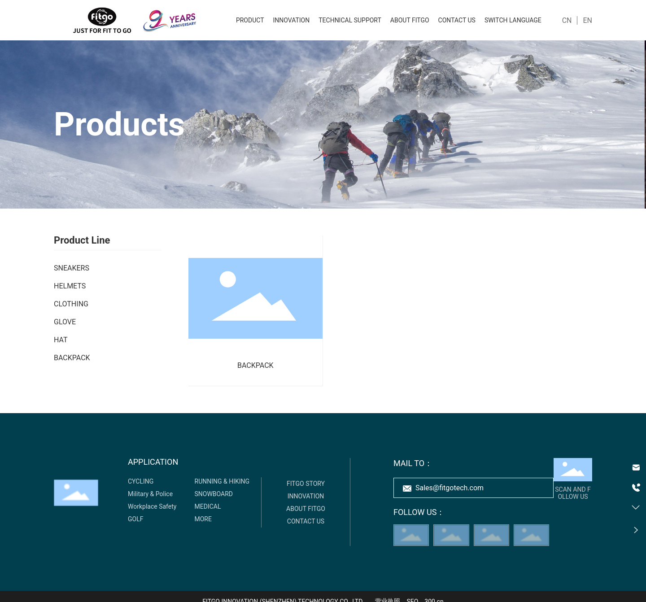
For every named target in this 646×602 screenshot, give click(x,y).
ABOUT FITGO (305, 508)
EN (587, 20)
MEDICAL (208, 506)
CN (567, 20)
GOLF (135, 519)
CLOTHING (71, 304)
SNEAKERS (71, 268)
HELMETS (70, 286)
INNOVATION (306, 496)
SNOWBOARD (214, 493)
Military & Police (150, 493)
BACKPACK (72, 357)
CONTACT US (305, 521)
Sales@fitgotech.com (449, 488)
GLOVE (65, 322)
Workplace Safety (152, 506)
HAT (61, 340)
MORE (203, 519)
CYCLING (140, 481)
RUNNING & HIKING (222, 481)
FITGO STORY (306, 483)
